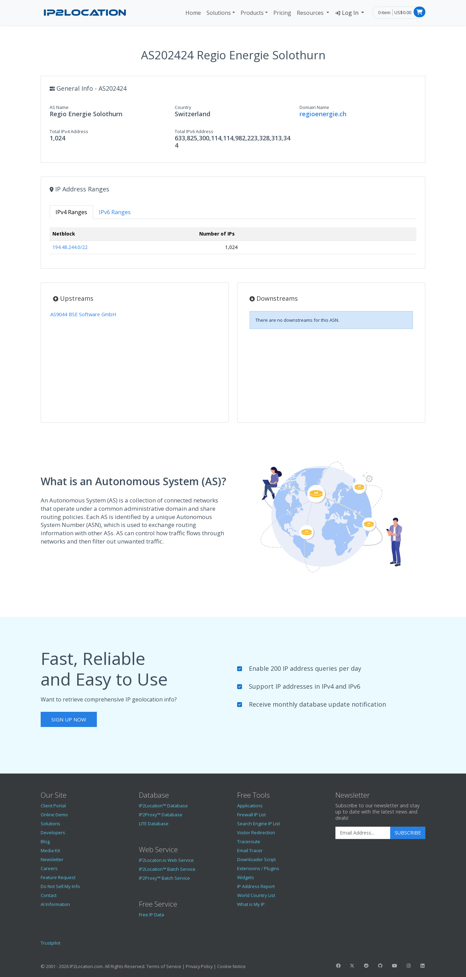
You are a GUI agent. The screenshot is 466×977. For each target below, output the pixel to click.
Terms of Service (163, 966)
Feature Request (58, 877)
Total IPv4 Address (69, 131)
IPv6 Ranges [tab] (115, 212)
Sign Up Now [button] (68, 719)
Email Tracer (250, 850)
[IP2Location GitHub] (380, 966)
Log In (347, 13)
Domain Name (314, 107)
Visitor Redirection (256, 832)
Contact (49, 895)
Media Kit (50, 850)
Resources (311, 13)
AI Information (55, 904)
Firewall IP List (251, 814)
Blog (45, 841)
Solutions (218, 13)
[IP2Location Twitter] (352, 966)
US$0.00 (402, 12)
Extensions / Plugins (258, 868)
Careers (49, 868)
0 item (384, 12)
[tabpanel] (233, 243)
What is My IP (251, 904)
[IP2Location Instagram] (408, 966)
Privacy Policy (199, 966)
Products (252, 13)
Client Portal (53, 805)
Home (193, 13)
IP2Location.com (86, 966)
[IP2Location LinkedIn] (422, 966)
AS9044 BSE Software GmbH (83, 314)
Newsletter (52, 859)
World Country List (256, 895)
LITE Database (154, 823)
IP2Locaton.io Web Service (166, 860)
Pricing (282, 13)
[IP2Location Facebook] (338, 966)
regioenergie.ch (323, 114)
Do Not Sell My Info (60, 886)
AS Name (59, 107)
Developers (53, 832)
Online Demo (54, 814)
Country (183, 107)
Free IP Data (151, 914)
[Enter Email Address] (363, 833)
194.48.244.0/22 (70, 247)
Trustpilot (50, 943)
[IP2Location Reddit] (366, 966)
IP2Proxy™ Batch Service (164, 878)
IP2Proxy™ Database (160, 814)
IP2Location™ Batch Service (167, 869)
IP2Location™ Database (163, 805)
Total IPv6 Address (194, 131)
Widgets (245, 877)
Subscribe (408, 832)
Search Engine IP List (258, 823)
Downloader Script (256, 859)
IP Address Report (256, 886)
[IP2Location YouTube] (394, 966)
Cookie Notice (231, 966)
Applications (250, 805)
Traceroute (248, 841)
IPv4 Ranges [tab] (71, 212)
